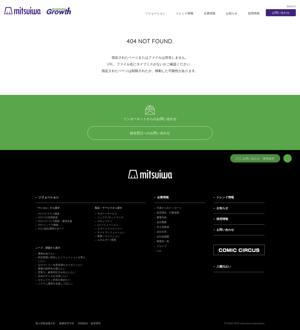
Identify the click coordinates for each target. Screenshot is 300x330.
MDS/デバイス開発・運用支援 (55, 221)
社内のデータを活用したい (53, 276)
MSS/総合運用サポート (51, 228)
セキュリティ (104, 221)
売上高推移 (163, 226)
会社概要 (162, 222)
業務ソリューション (108, 236)
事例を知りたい (46, 253)
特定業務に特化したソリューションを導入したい (61, 259)
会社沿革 (162, 231)
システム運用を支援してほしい (55, 283)
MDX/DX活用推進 (48, 217)
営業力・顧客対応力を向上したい (56, 272)
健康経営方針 (66, 323)
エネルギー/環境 (106, 239)
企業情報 (209, 13)
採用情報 (254, 13)
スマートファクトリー (109, 228)
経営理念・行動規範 (168, 212)
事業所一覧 (163, 241)
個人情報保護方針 (45, 323)
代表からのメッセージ (169, 207)
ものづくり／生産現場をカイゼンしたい (60, 264)
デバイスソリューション (111, 232)
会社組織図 (163, 236)
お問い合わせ (281, 13)
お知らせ (232, 13)
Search (289, 6)
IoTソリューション (107, 224)
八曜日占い (223, 266)
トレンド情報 (184, 13)
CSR (159, 250)
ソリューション (155, 13)
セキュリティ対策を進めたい (54, 279)
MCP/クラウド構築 (48, 213)
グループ (162, 246)
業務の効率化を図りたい (51, 268)
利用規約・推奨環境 (89, 323)
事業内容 (162, 217)
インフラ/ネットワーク (110, 217)
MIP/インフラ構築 (48, 224)
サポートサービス (107, 213)
